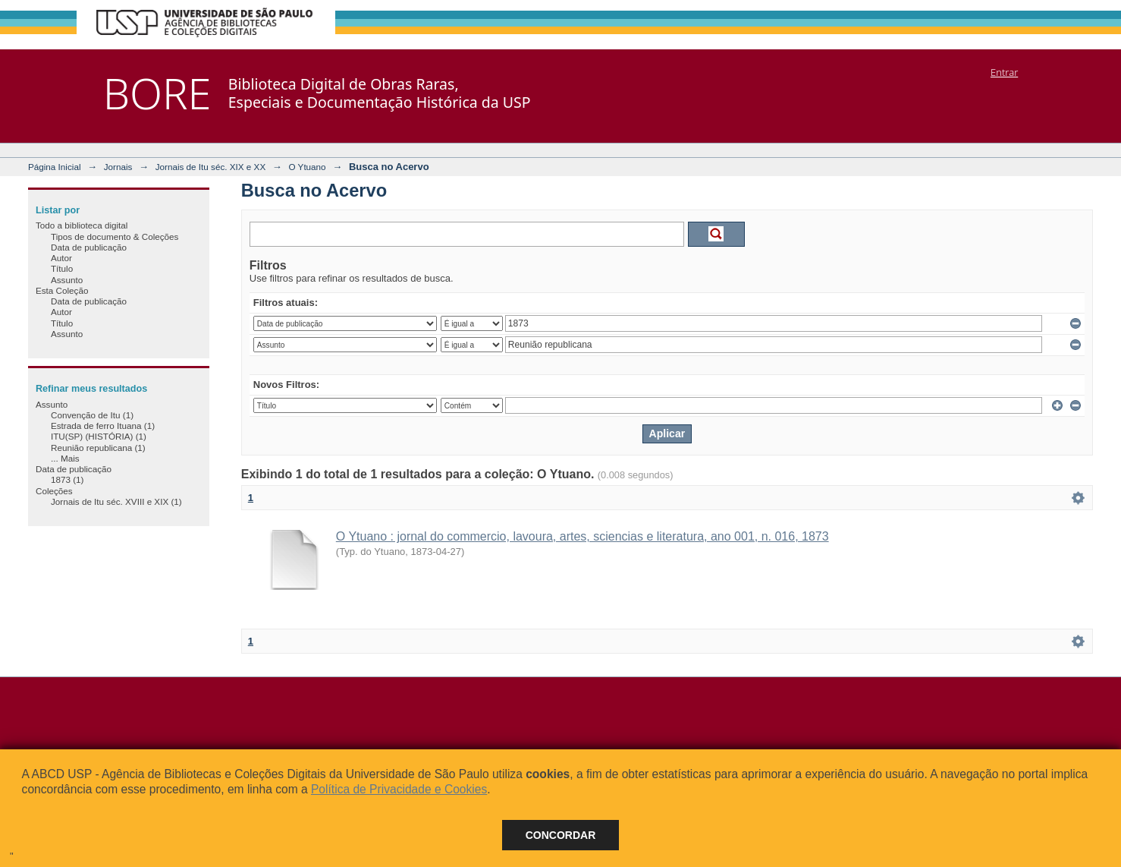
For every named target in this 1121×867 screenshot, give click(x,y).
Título (62, 268)
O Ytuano (306, 167)
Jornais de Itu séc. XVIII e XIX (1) (116, 501)
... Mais (65, 458)
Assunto (67, 280)
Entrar (1004, 72)
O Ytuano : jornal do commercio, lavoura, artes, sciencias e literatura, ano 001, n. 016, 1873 (582, 536)
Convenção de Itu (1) (92, 415)
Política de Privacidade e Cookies (399, 789)
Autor (61, 258)
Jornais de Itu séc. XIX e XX (210, 167)
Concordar (561, 835)
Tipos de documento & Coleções (114, 236)
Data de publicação (89, 247)
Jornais (118, 167)
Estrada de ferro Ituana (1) (103, 425)
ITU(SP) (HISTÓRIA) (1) (98, 436)
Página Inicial (54, 167)
